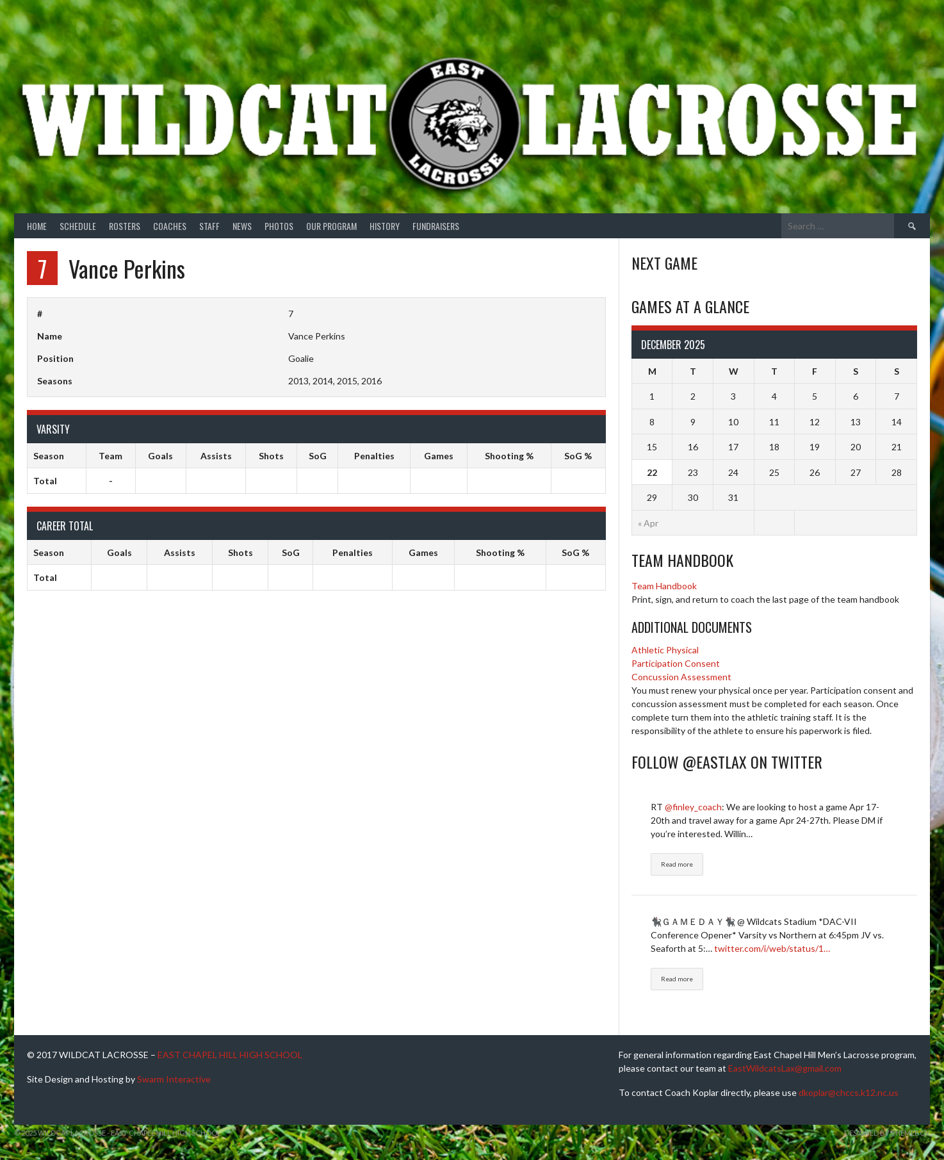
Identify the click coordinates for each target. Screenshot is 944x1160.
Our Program (331, 226)
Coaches (169, 226)
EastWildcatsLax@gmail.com (785, 1068)
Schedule (78, 226)
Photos (278, 226)
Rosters (124, 226)
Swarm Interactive (174, 1079)
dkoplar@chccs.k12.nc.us (849, 1092)
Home (37, 226)
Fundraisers (435, 226)
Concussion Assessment (681, 676)
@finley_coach (693, 806)
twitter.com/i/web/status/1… (772, 948)
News (242, 226)
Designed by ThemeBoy (887, 1133)
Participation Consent (675, 663)
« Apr (648, 523)
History (385, 226)
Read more (677, 864)
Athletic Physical (665, 649)
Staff (209, 226)
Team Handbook (664, 585)
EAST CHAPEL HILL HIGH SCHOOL (230, 1054)
